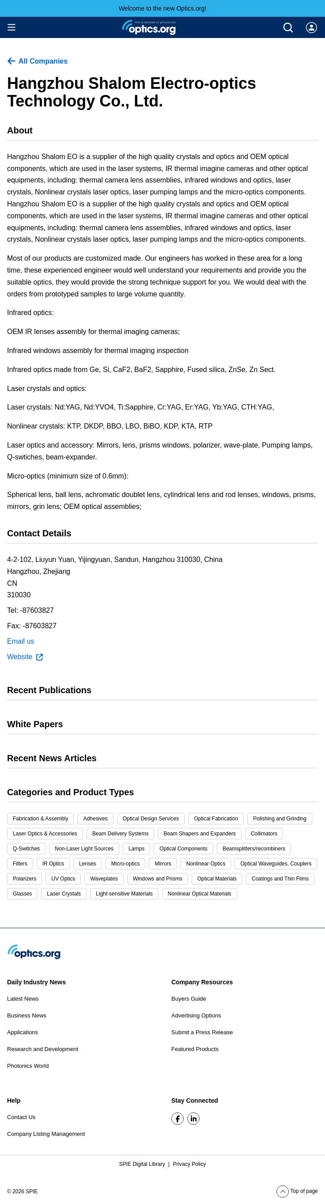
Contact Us (21, 1117)
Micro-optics (125, 864)
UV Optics (63, 879)
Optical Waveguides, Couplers (275, 864)
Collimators (264, 834)
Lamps (136, 849)
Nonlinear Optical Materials (199, 894)
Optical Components (183, 849)
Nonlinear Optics (206, 864)
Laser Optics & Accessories (45, 834)
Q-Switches (26, 849)
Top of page (297, 1191)
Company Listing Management (46, 1134)
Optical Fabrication (216, 819)
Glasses (22, 894)
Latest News (23, 998)
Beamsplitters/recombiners (254, 849)
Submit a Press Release (202, 1032)
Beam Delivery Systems (120, 834)
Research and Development (42, 1049)
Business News (26, 1015)
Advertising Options (196, 1015)
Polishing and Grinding (279, 819)
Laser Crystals (64, 894)
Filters (20, 864)
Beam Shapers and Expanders (199, 834)
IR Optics (53, 864)
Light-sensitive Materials (124, 894)
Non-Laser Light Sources (84, 849)
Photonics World (28, 1066)
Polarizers (24, 879)
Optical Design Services (151, 819)
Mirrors (163, 864)
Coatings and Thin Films (280, 879)
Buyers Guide (188, 998)
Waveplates (103, 879)
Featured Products (195, 1049)
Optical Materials (217, 879)
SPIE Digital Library (142, 1164)
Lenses (87, 864)
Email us (20, 641)
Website (25, 657)
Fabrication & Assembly (40, 819)
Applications (22, 1032)
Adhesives (95, 819)
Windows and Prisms (157, 879)
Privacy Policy (189, 1164)
